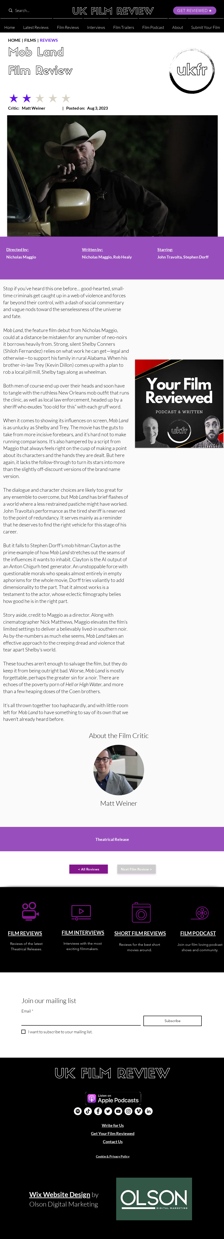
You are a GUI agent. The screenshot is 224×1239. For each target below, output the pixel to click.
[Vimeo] (139, 1111)
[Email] (79, 1020)
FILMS (30, 40)
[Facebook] (98, 1111)
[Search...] (35, 10)
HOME (14, 40)
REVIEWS (49, 40)
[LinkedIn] (149, 1111)
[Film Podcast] (78, 1111)
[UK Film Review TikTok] (88, 1111)
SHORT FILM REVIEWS (140, 933)
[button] (177, 25)
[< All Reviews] (88, 869)
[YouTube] (118, 1111)
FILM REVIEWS (25, 933)
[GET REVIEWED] (194, 11)
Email (27, 1011)
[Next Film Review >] (136, 869)
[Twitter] (108, 1111)
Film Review (40, 71)
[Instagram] (128, 1111)
